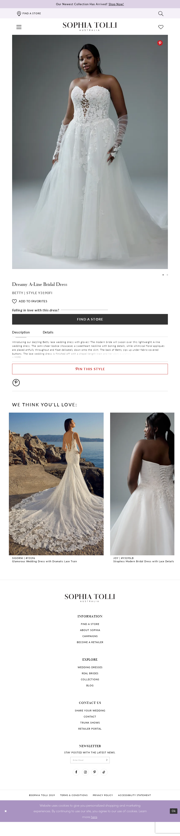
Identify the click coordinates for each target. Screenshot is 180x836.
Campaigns (90, 646)
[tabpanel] (90, 152)
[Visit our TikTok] (106, 785)
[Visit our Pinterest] (95, 785)
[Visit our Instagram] (84, 785)
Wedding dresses (90, 677)
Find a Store (90, 322)
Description (21, 335)
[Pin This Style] (90, 376)
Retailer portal (90, 738)
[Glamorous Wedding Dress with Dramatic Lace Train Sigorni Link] (56, 498)
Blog (90, 695)
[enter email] (90, 771)
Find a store (90, 634)
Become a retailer (90, 652)
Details (48, 335)
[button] (19, 27)
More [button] (19, 361)
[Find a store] (28, 13)
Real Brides (90, 683)
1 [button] (162, 275)
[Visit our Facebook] (73, 785)
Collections (90, 689)
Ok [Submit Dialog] (172, 825)
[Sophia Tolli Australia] (90, 26)
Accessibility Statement (134, 809)
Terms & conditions (74, 809)
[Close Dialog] (6, 825)
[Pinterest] (160, 43)
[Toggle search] (161, 13)
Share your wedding (90, 720)
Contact (90, 726)
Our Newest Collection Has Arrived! (90, 4)
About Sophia (90, 640)
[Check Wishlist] (161, 27)
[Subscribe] (111, 771)
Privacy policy (103, 809)
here (94, 830)
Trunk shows (90, 732)
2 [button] (167, 275)
